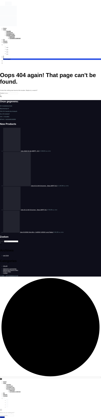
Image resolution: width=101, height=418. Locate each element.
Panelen (8, 31)
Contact (5, 42)
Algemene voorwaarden (9, 269)
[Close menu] (1, 379)
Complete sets (10, 34)
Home (5, 28)
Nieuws (5, 41)
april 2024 (6, 255)
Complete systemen (15, 38)
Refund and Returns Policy (10, 270)
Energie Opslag (10, 35)
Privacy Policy (7, 271)
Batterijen (12, 36)
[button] (3, 56)
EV (4, 39)
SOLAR (5, 266)
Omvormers (9, 32)
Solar (4, 29)
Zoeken (2, 93)
